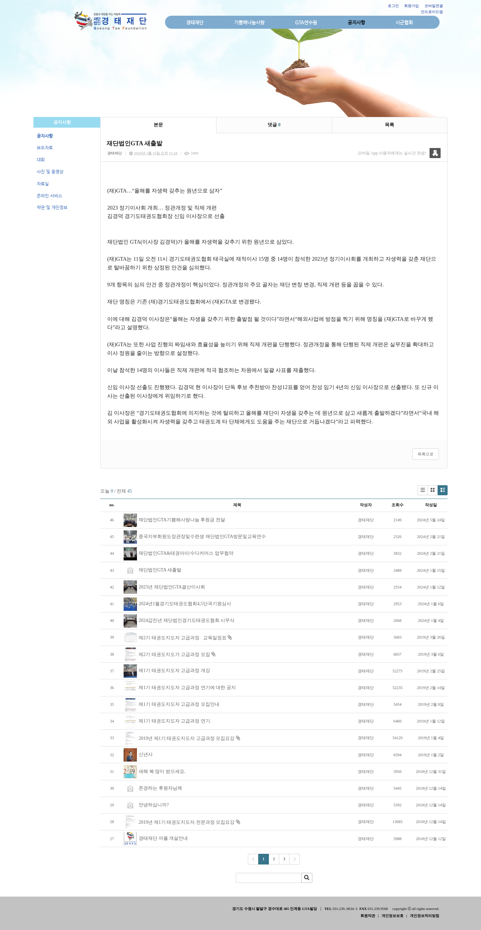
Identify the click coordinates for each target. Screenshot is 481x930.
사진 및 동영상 (50, 171)
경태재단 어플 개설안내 (163, 838)
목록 (389, 124)
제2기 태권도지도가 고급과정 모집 (174, 654)
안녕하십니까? (154, 804)
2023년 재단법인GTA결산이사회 (172, 586)
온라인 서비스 (49, 195)
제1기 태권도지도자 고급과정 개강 (174, 670)
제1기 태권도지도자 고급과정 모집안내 (179, 704)
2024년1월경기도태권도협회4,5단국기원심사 (185, 603)
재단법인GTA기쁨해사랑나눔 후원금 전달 (182, 519)
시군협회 (404, 22)
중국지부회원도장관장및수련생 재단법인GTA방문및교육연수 (202, 536)
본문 (158, 124)
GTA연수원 (306, 22)
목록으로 (426, 454)
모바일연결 (434, 6)
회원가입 (411, 6)
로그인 (393, 6)
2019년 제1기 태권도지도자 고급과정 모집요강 (186, 738)
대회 (41, 159)
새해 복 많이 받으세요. (162, 771)
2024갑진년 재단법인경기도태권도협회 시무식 (186, 620)
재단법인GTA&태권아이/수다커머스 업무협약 (186, 553)
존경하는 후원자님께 (160, 788)
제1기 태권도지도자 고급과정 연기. (175, 720)
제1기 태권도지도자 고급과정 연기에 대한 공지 (187, 687)
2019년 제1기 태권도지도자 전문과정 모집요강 (186, 822)
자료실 (43, 183)
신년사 (146, 754)
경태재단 (194, 22)
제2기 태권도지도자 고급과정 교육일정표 (182, 637)
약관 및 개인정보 (52, 207)
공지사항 (356, 22)
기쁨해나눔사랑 (249, 22)
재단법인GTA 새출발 (160, 569)
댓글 (274, 124)
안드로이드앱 (432, 12)
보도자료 (45, 147)
